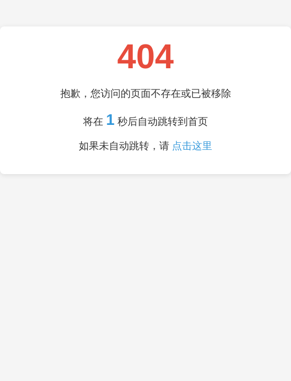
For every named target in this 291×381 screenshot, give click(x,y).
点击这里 (192, 145)
